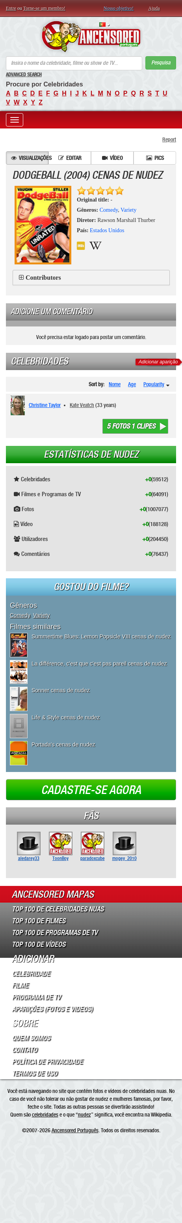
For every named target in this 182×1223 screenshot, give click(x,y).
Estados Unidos (107, 230)
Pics (155, 158)
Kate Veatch (82, 405)
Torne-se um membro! (44, 8)
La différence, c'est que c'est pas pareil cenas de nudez (99, 663)
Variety (128, 210)
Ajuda (154, 8)
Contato (24, 1049)
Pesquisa (160, 62)
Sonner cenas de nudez (61, 690)
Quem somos (31, 1038)
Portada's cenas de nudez (63, 744)
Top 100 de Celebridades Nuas (58, 909)
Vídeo (112, 158)
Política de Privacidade (47, 1061)
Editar (70, 158)
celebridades (45, 1114)
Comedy (109, 210)
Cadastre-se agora (91, 790)
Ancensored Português (75, 1130)
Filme (20, 985)
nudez (84, 1114)
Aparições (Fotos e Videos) (52, 1009)
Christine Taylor (45, 405)
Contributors (43, 277)
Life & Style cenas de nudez (66, 717)
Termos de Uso (34, 1073)
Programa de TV (36, 997)
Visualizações (29, 158)
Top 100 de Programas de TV (55, 932)
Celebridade (31, 973)
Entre (11, 8)
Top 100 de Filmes (38, 921)
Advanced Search (24, 74)
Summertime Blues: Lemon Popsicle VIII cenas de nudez (101, 636)
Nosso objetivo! (119, 8)
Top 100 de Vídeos (38, 944)
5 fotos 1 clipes (131, 426)
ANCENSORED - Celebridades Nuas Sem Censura (91, 36)
